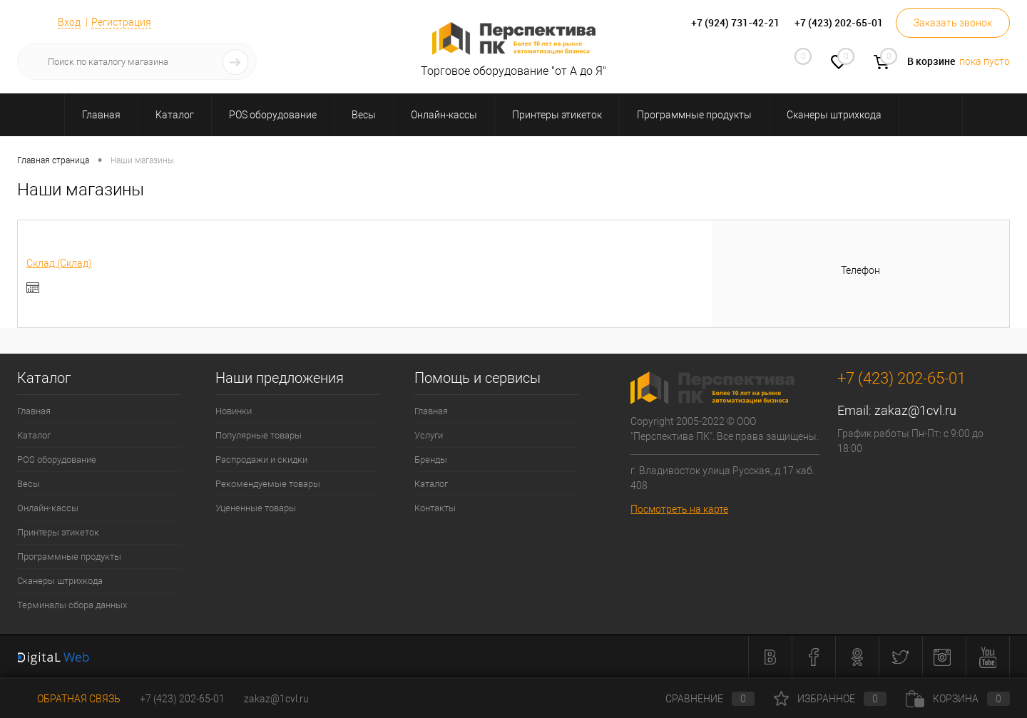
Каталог (34, 435)
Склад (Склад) (59, 263)
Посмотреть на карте (679, 509)
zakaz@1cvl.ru (915, 410)
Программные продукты (69, 556)
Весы (28, 483)
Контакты (435, 508)
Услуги (428, 435)
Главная (34, 411)
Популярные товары (258, 435)
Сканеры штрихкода (60, 580)
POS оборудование (56, 459)
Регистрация (121, 22)
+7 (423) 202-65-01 (182, 698)
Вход (69, 22)
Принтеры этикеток (58, 532)
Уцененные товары (255, 508)
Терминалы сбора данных (72, 605)
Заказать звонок (953, 23)
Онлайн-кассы (47, 508)
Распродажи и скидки (261, 459)
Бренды (430, 459)
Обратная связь (69, 698)
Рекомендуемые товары (267, 483)
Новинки (233, 411)
